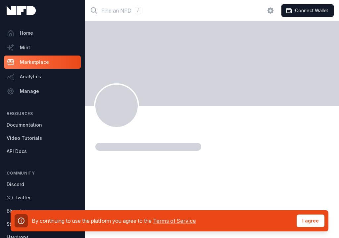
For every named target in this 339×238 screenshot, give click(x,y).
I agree (310, 220)
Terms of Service (174, 221)
